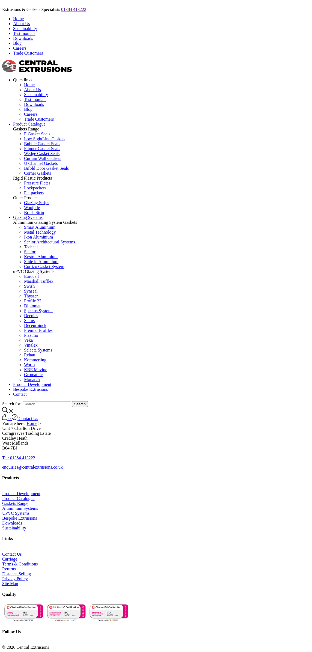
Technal (31, 247)
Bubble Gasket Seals (42, 143)
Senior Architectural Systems (49, 242)
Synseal (31, 291)
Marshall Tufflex (39, 281)
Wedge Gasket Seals (42, 153)
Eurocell (31, 276)
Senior (29, 251)
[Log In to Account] (15, 418)
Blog (17, 43)
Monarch (32, 379)
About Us (21, 23)
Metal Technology (40, 232)
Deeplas (31, 315)
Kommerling (35, 360)
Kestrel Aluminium (41, 256)
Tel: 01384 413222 (18, 457)
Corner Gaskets (37, 173)
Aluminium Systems (20, 508)
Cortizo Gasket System (44, 266)
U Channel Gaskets (41, 163)
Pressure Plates (37, 183)
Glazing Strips (36, 202)
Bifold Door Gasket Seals (46, 168)
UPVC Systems (15, 513)
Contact (20, 394)
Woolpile (32, 207)
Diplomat (32, 305)
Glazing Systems (28, 217)
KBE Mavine (35, 369)
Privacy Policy (15, 578)
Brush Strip (34, 212)
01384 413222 (73, 9)
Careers (19, 48)
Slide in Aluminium (41, 261)
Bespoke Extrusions (30, 389)
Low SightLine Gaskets (44, 138)
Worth (29, 364)
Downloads (23, 38)
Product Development (32, 384)
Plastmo (31, 335)
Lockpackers (35, 188)
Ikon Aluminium (38, 237)
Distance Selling (16, 573)
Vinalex (31, 345)
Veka (28, 340)
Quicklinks (22, 80)
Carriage (9, 559)
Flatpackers (34, 192)
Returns (9, 569)
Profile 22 (32, 301)
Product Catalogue (29, 124)
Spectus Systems (38, 310)
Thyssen (31, 296)
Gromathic (33, 374)
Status (29, 320)
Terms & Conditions (20, 564)
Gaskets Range (15, 503)
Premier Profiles (38, 330)
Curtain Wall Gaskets (42, 158)
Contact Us (28, 418)
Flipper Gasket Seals (42, 148)
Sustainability (25, 28)
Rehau (29, 355)
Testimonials (24, 33)
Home (18, 18)
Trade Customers (28, 53)
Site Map (10, 583)
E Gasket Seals (37, 134)
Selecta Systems (38, 350)
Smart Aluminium (39, 227)
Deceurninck (35, 325)
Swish (29, 286)
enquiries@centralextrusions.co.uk (32, 467)
